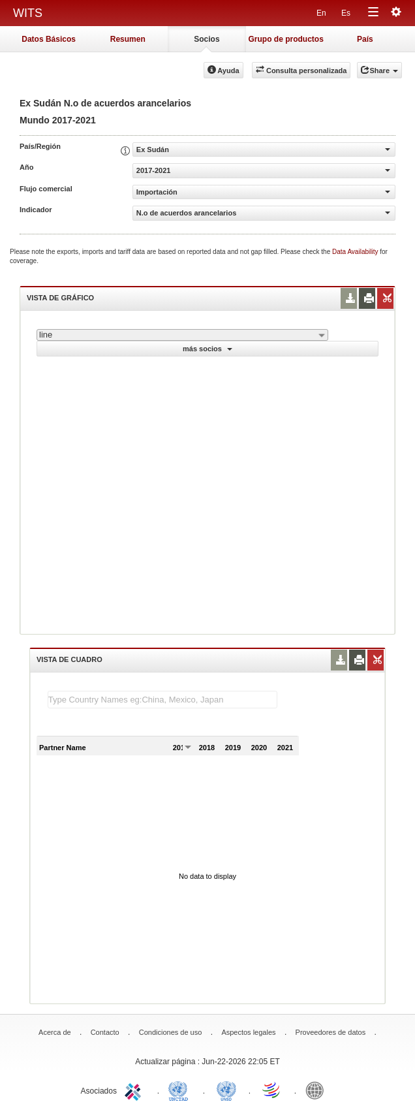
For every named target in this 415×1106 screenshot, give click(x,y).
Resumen (128, 39)
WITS (27, 13)
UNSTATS (226, 1090)
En (321, 13)
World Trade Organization (272, 1090)
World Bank (318, 1090)
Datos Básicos (49, 39)
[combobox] (182, 335)
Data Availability (356, 251)
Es (345, 13)
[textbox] (162, 699)
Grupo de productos (285, 39)
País (365, 39)
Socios (206, 39)
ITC (135, 1090)
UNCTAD (181, 1090)
